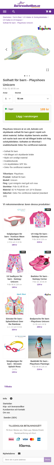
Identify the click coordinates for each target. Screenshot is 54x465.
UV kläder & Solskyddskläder (35, 17)
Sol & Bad (17, 17)
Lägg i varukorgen (27, 116)
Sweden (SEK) (10, 417)
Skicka (47, 460)
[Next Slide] (47, 49)
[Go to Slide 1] (24, 75)
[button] (8, 99)
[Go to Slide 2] (27, 75)
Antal (5, 93)
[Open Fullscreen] (47, 69)
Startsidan (7, 17)
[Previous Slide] (6, 49)
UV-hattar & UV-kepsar (12, 20)
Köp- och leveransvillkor (13, 406)
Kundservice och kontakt (14, 409)
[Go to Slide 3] (29, 75)
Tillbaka (8, 386)
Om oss (6, 412)
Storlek (18, 93)
